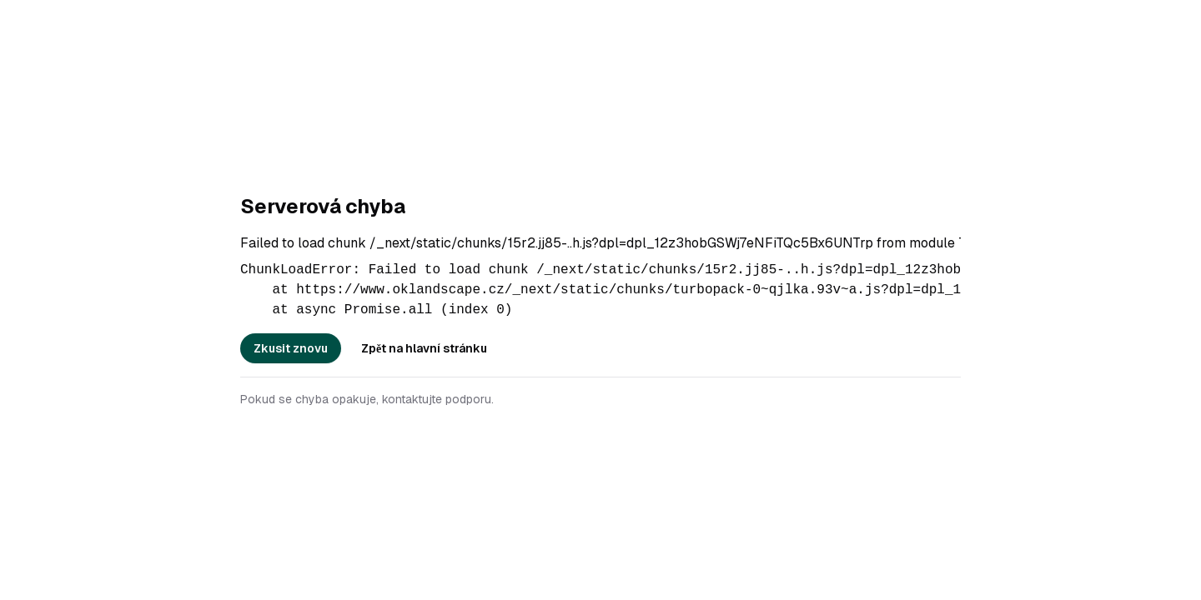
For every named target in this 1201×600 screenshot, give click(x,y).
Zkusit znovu (291, 348)
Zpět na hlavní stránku (424, 348)
